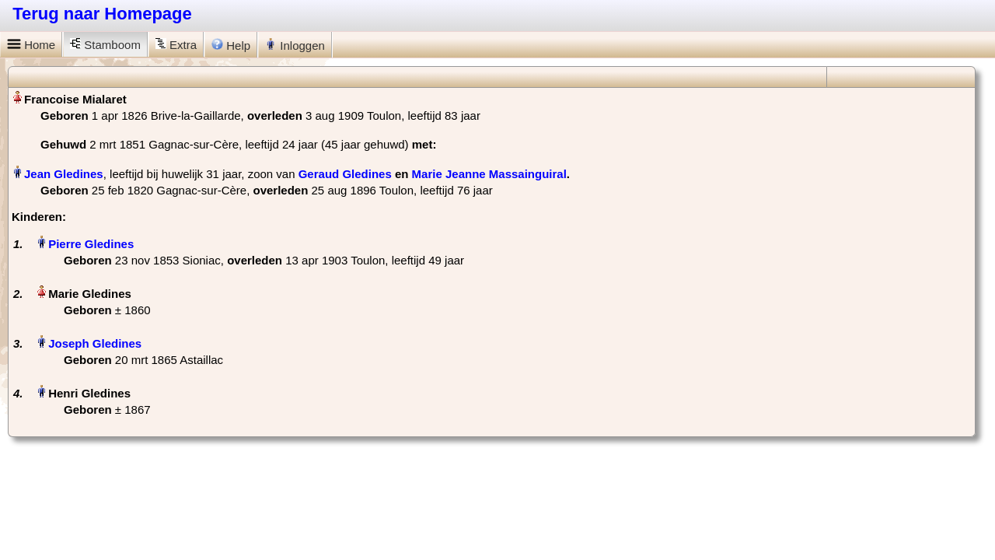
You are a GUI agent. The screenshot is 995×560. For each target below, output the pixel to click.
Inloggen (295, 45)
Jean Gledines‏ (63, 173)
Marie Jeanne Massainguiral (489, 173)
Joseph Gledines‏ (94, 343)
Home (31, 44)
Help (230, 45)
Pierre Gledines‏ (91, 243)
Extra (176, 44)
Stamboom (105, 44)
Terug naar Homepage (102, 13)
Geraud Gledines (345, 173)
